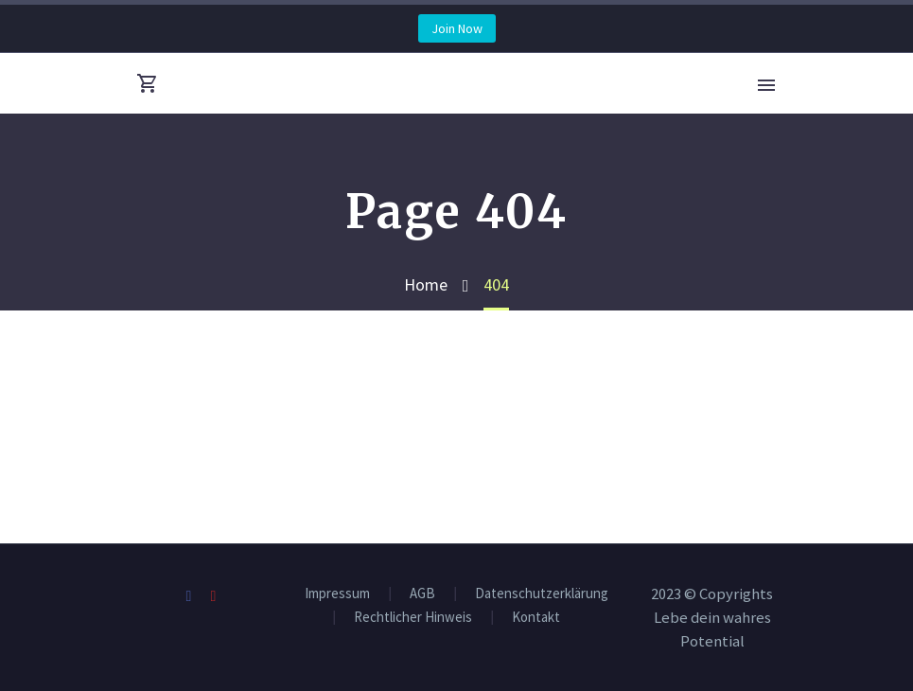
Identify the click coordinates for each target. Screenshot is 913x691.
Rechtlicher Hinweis (413, 618)
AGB (422, 594)
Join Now (457, 28)
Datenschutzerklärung (541, 594)
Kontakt (536, 618)
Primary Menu (766, 85)
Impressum (337, 594)
